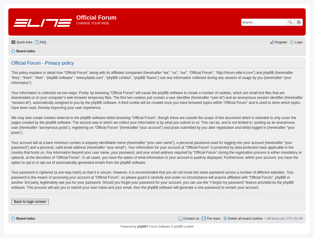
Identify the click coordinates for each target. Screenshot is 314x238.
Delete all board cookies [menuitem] (245, 218)
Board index (25, 218)
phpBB (141, 226)
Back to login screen (30, 202)
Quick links (24, 42)
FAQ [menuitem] (43, 42)
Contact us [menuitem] (191, 218)
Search (290, 22)
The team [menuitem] (213, 218)
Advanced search (299, 22)
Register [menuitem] (281, 42)
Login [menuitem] (299, 42)
